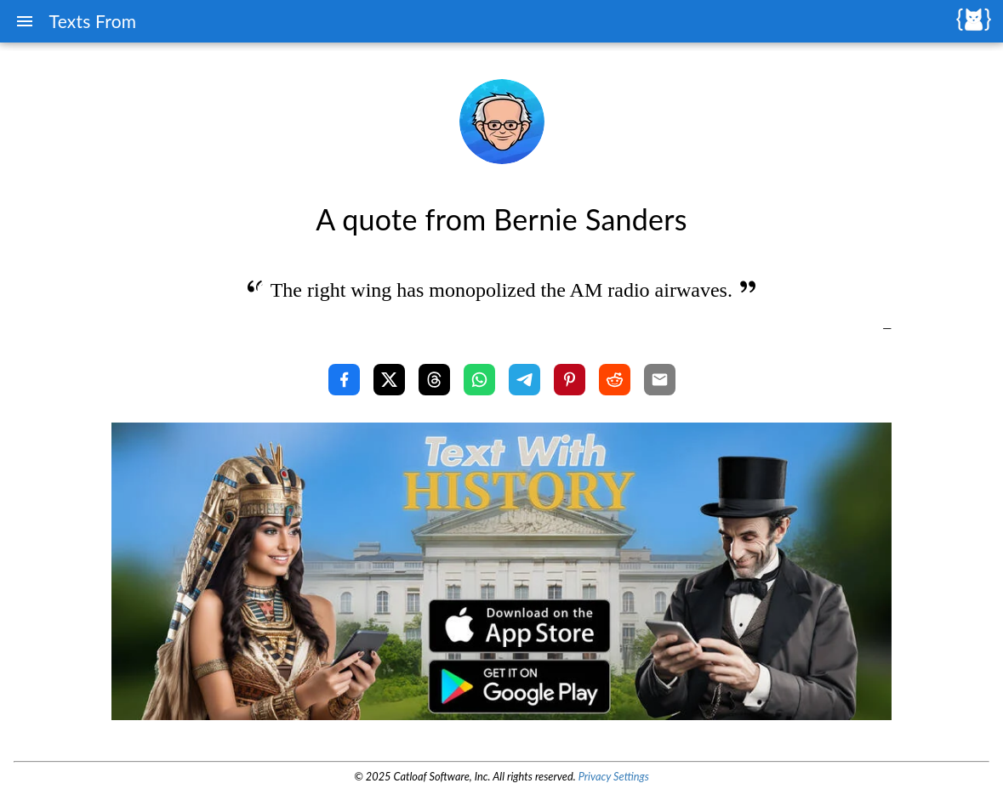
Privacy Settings (613, 776)
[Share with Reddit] (614, 379)
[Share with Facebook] (344, 379)
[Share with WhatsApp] (479, 379)
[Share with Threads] (434, 379)
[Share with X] (389, 379)
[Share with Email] (659, 379)
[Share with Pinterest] (569, 379)
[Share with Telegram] (524, 379)
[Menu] (24, 21)
